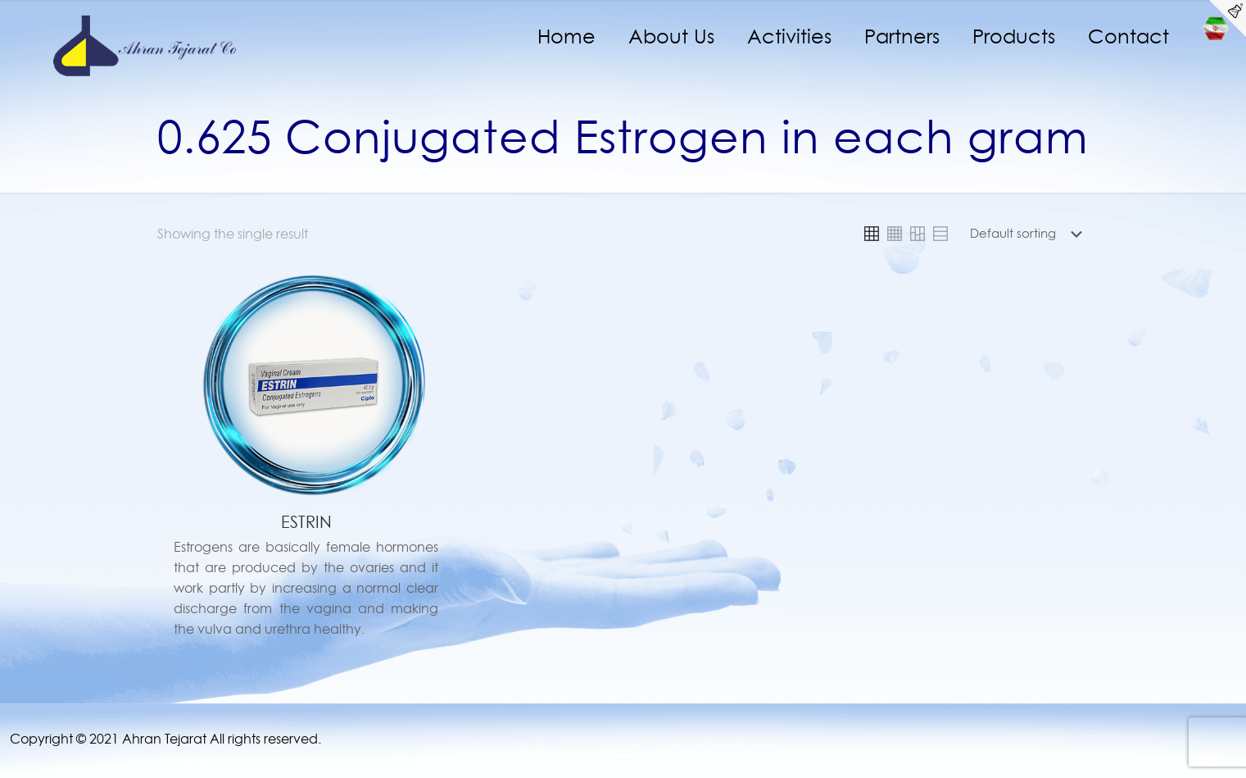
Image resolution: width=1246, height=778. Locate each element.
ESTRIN (306, 522)
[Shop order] (1029, 233)
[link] (872, 234)
